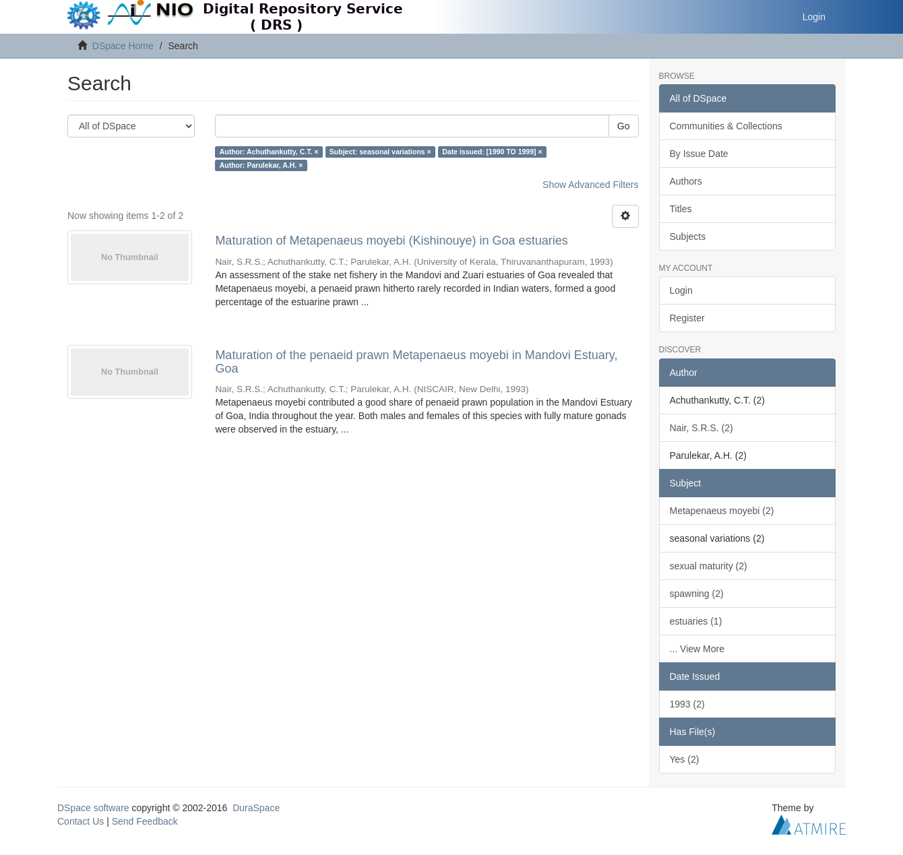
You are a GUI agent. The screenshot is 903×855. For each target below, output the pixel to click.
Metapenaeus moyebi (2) (722, 510)
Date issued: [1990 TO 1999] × (492, 152)
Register (687, 318)
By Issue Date (699, 153)
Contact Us (80, 821)
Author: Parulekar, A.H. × (261, 165)
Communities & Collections (726, 126)
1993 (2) (687, 704)
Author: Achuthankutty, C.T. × (269, 152)
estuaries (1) (696, 621)
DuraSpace (256, 807)
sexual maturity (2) (708, 566)
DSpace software (93, 807)
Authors (686, 181)
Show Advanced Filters (590, 184)
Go (623, 126)
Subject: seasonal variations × (380, 152)
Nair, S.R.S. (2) (701, 427)
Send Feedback (145, 821)
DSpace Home (123, 45)
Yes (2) (684, 759)
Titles (681, 208)
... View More (697, 648)
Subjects (688, 236)
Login (681, 290)
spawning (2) (697, 593)
